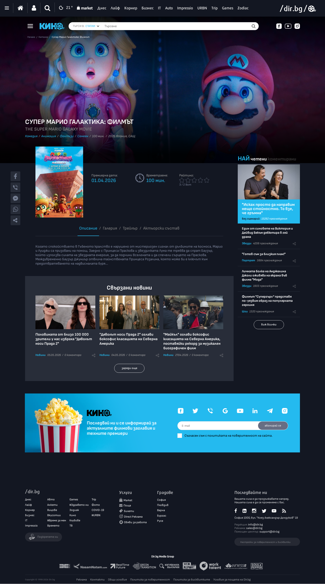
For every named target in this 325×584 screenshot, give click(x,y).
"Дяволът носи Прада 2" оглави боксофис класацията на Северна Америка (128, 339)
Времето (53, 526)
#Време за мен (56, 520)
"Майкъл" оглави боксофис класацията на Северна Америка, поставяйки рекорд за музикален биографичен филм (192, 341)
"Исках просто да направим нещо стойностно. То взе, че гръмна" (268, 208)
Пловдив (163, 505)
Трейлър (130, 228)
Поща (127, 505)
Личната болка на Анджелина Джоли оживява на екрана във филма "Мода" (264, 275)
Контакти (97, 580)
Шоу (245, 311)
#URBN (96, 515)
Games (73, 499)
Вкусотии (54, 515)
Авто (51, 499)
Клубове (74, 520)
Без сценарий (251, 218)
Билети (129, 511)
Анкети (52, 505)
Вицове (52, 510)
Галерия (110, 228)
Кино (72, 515)
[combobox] (92, 26)
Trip (94, 499)
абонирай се (272, 425)
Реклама (81, 580)
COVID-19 (98, 510)
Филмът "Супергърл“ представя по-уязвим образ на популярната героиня (267, 301)
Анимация (48, 136)
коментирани (282, 159)
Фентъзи (67, 136)
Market (128, 500)
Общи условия (117, 580)
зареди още (129, 368)
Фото (96, 505)
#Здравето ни (79, 505)
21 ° (65, 8)
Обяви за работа (135, 522)
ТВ (71, 526)
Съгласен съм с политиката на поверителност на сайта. (231, 436)
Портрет (248, 260)
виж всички (268, 324)
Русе (160, 521)
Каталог (43, 37)
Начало (31, 37)
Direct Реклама (133, 516)
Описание (88, 228)
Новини (40, 355)
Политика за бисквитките (191, 580)
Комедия (31, 136)
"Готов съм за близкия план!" (264, 254)
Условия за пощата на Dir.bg (232, 580)
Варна (161, 510)
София (161, 500)
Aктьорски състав (161, 228)
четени (259, 159)
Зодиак (74, 510)
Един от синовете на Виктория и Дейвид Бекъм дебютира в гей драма (267, 233)
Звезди (246, 243)
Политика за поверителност (150, 580)
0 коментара (72, 355)
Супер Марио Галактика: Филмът (71, 37)
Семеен (82, 136)
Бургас (161, 515)
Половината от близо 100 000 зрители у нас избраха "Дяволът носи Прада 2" (63, 339)
